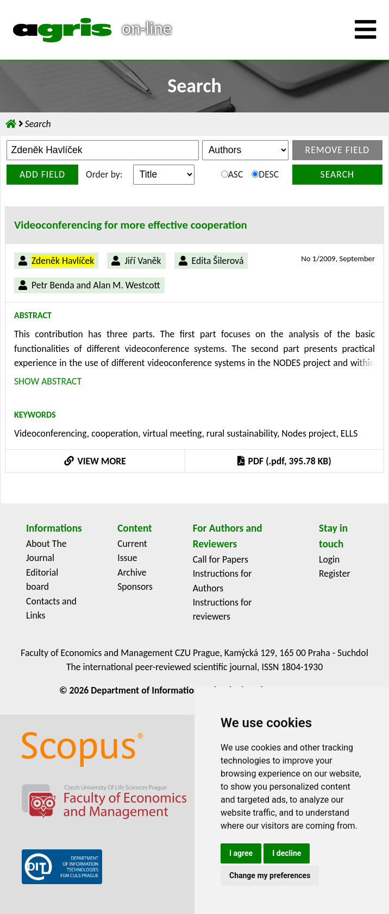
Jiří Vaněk (142, 261)
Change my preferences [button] (269, 875)
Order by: (104, 174)
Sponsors (135, 586)
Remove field (337, 150)
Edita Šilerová (218, 261)
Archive (131, 572)
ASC (232, 174)
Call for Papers (220, 559)
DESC (265, 174)
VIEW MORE (95, 461)
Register (334, 573)
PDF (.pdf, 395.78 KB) (284, 461)
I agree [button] (241, 853)
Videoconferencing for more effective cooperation (130, 225)
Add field (42, 174)
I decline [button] (286, 853)
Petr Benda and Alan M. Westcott (96, 285)
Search (337, 174)
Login (329, 559)
